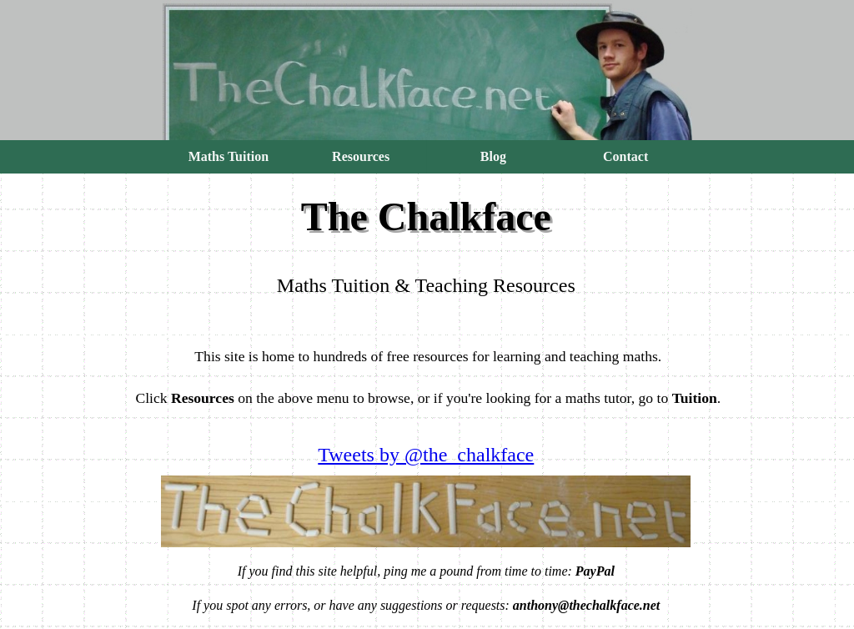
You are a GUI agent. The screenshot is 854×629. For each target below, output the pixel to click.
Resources (360, 156)
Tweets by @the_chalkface (426, 454)
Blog (493, 156)
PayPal (595, 571)
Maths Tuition (228, 156)
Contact (625, 156)
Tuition (694, 398)
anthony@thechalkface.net (586, 605)
